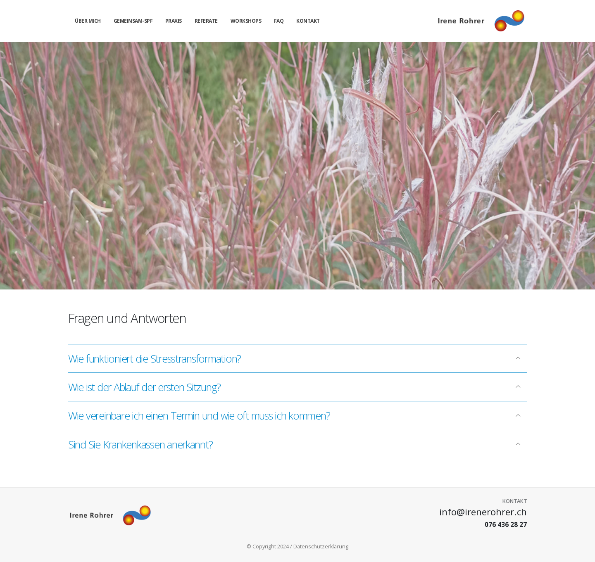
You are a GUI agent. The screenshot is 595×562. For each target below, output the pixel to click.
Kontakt (308, 20)
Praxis (173, 20)
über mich (88, 20)
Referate (206, 20)
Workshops (246, 20)
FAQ (279, 20)
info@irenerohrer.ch (483, 511)
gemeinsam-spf (133, 20)
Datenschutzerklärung (320, 546)
